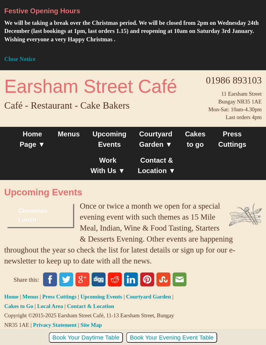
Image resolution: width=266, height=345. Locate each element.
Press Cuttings (232, 139)
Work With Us (103, 165)
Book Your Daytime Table (85, 337)
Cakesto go (195, 139)
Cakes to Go (18, 306)
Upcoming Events (109, 139)
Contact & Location (90, 306)
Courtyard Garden (155, 139)
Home (11, 297)
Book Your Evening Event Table (172, 337)
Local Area (50, 306)
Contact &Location (155, 165)
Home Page (31, 139)
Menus (69, 134)
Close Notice (20, 59)
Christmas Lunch (33, 215)
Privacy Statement (55, 325)
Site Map (91, 325)
